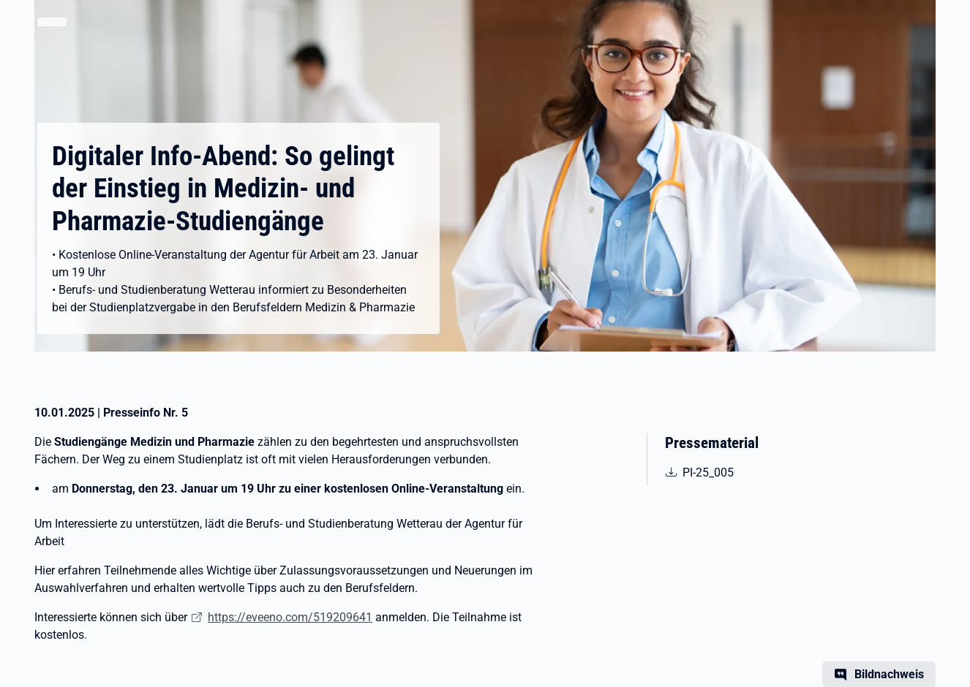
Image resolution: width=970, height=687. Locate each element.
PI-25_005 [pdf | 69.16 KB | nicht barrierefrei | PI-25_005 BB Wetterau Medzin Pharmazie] (735, 471)
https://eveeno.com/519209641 (290, 617)
